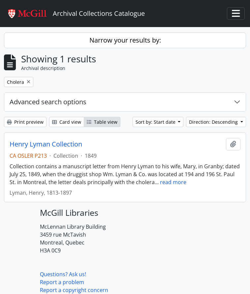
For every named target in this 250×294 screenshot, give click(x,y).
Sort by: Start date (156, 122)
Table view (102, 122)
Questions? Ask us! (63, 274)
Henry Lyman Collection (46, 144)
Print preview (25, 122)
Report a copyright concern (74, 290)
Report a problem (62, 282)
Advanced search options (48, 101)
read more (173, 182)
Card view (66, 122)
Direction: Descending (214, 122)
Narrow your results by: (125, 40)
